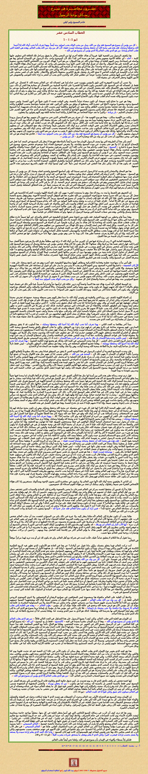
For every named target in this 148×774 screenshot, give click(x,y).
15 (80, 746)
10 (97, 746)
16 (77, 746)
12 (90, 746)
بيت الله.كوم (69, 770)
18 (70, 746)
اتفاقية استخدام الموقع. (50, 770)
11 (94, 746)
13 (87, 746)
